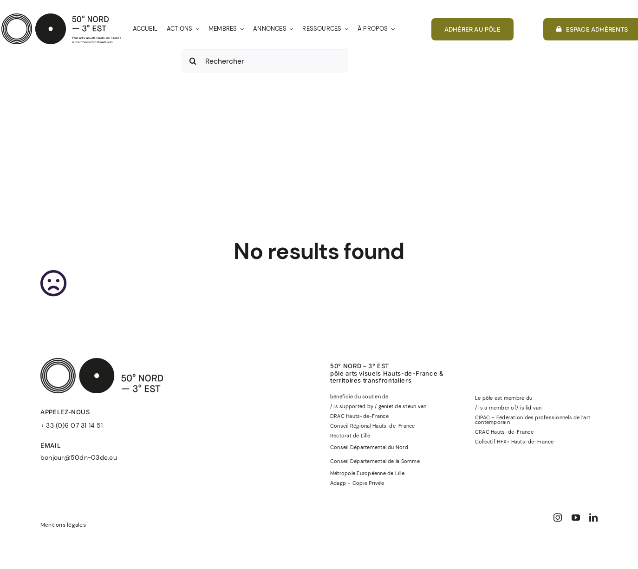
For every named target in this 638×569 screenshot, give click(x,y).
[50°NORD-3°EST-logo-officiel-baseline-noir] (61, 17)
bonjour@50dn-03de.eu (78, 457)
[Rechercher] (265, 61)
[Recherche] (193, 61)
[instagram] (557, 517)
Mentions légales (63, 525)
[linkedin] (593, 517)
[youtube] (576, 517)
